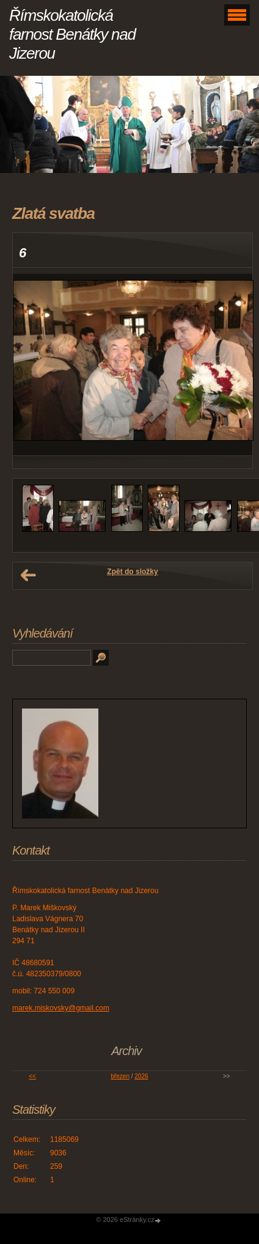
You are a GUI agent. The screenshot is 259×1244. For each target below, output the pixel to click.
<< (32, 1076)
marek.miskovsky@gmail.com (60, 1008)
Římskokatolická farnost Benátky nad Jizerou (72, 34)
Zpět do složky (132, 571)
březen (120, 1076)
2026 (141, 1076)
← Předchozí (28, 575)
